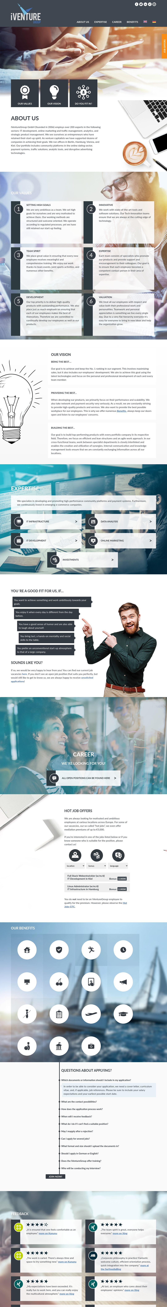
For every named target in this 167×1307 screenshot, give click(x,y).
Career (117, 21)
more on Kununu (48, 1191)
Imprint (116, 1302)
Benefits (121, 410)
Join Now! (55, 1135)
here (24, 673)
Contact (101, 1302)
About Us (83, 21)
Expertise (100, 21)
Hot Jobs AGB (133, 1302)
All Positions (89, 778)
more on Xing (120, 1191)
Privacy (151, 1302)
